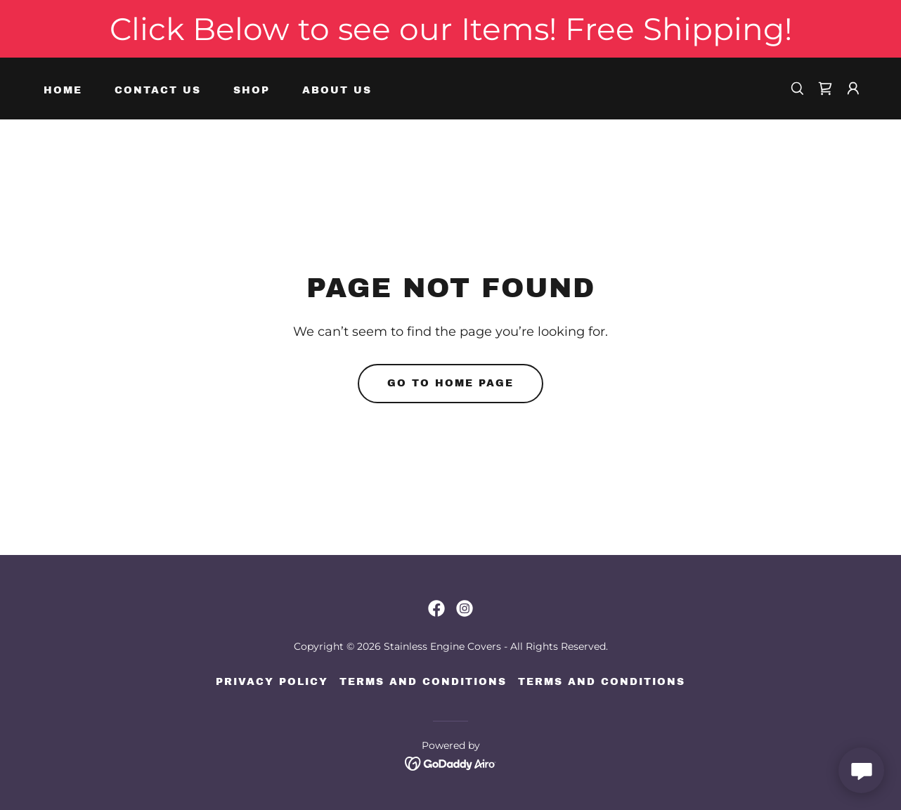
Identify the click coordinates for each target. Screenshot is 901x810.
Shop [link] (251, 90)
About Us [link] (337, 90)
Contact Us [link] (158, 90)
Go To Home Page (450, 383)
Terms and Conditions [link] (423, 682)
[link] (825, 88)
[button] (853, 88)
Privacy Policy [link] (272, 682)
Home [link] (63, 90)
